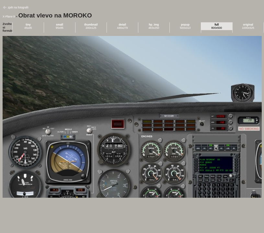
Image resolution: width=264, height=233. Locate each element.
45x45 (28, 26)
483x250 (153, 26)
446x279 (122, 26)
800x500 (216, 26)
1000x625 (248, 26)
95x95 (59, 26)
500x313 (185, 26)
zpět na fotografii (18, 7)
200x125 (91, 26)
